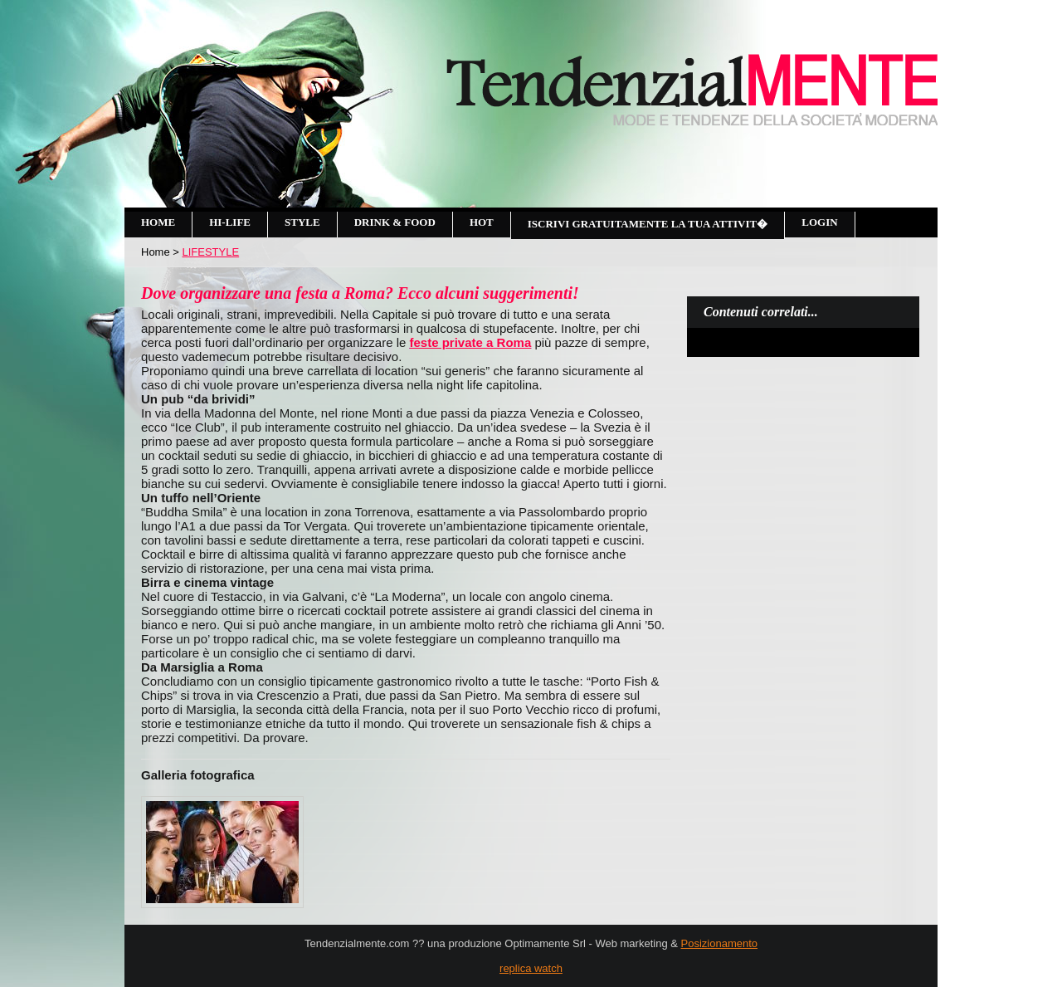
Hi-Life (230, 222)
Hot (482, 222)
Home (158, 222)
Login (819, 222)
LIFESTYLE (211, 252)
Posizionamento (719, 943)
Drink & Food (395, 222)
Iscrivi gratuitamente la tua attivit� (647, 223)
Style (302, 222)
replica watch (531, 968)
